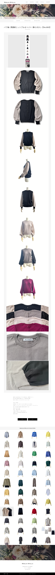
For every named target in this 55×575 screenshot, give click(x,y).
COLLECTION (18, 20)
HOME (4, 549)
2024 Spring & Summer (28, 20)
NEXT (32, 419)
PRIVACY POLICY (6, 554)
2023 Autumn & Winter (37, 20)
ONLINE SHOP (5, 555)
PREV (22, 419)
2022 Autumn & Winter (27, 29)
